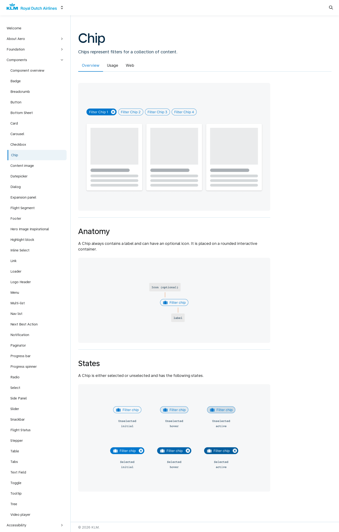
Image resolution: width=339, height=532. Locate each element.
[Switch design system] (62, 7)
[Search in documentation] (331, 7)
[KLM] (32, 7)
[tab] (90, 66)
